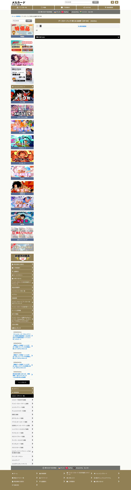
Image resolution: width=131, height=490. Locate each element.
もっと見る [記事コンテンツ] (22, 382)
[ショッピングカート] (112, 2)
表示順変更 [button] (82, 26)
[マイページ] (116, 2)
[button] (77, 37)
